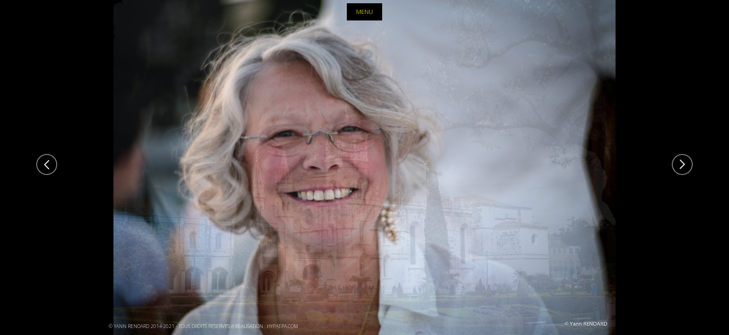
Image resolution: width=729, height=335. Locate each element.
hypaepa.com (282, 326)
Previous (46, 164)
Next (682, 164)
